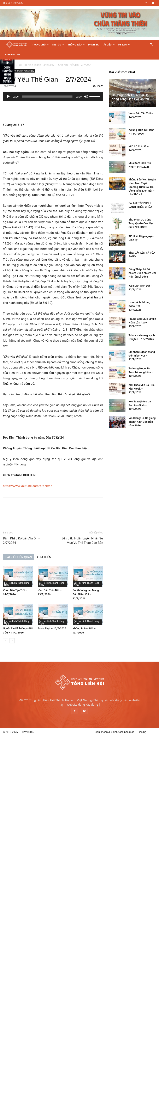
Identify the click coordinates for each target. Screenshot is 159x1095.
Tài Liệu (108, 44)
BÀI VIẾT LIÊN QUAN (40, 547)
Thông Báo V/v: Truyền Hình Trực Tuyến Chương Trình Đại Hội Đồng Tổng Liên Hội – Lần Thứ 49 (36, 761)
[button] (151, 45)
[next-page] (33, 630)
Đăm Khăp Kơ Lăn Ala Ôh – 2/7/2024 (43, 531)
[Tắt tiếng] (108, 87)
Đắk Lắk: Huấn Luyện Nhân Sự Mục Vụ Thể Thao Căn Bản (104, 531)
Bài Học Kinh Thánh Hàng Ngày (41, 60)
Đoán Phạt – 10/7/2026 (73, 618)
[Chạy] (30, 87)
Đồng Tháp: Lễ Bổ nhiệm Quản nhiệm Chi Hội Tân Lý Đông (36, 847)
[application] (75, 86)
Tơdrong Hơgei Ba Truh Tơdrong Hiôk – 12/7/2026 (35, 946)
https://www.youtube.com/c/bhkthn (49, 476)
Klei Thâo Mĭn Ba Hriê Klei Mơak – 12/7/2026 (35, 963)
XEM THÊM (66, 547)
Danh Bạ (93, 44)
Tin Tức (58, 44)
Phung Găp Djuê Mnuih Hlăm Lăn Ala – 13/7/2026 (36, 897)
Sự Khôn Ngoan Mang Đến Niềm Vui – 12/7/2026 (107, 584)
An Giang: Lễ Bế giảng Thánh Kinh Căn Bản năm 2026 (36, 996)
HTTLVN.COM (12, 54)
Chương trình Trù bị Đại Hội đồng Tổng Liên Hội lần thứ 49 (24, 673)
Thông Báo (76, 44)
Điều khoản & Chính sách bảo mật (114, 1091)
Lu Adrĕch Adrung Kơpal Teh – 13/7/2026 (33, 880)
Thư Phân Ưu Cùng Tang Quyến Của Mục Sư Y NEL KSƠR (35, 797)
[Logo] (16, 45)
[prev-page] (27, 630)
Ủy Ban (124, 44)
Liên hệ (142, 1091)
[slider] (68, 87)
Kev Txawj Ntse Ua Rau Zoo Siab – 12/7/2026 (34, 979)
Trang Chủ (40, 44)
